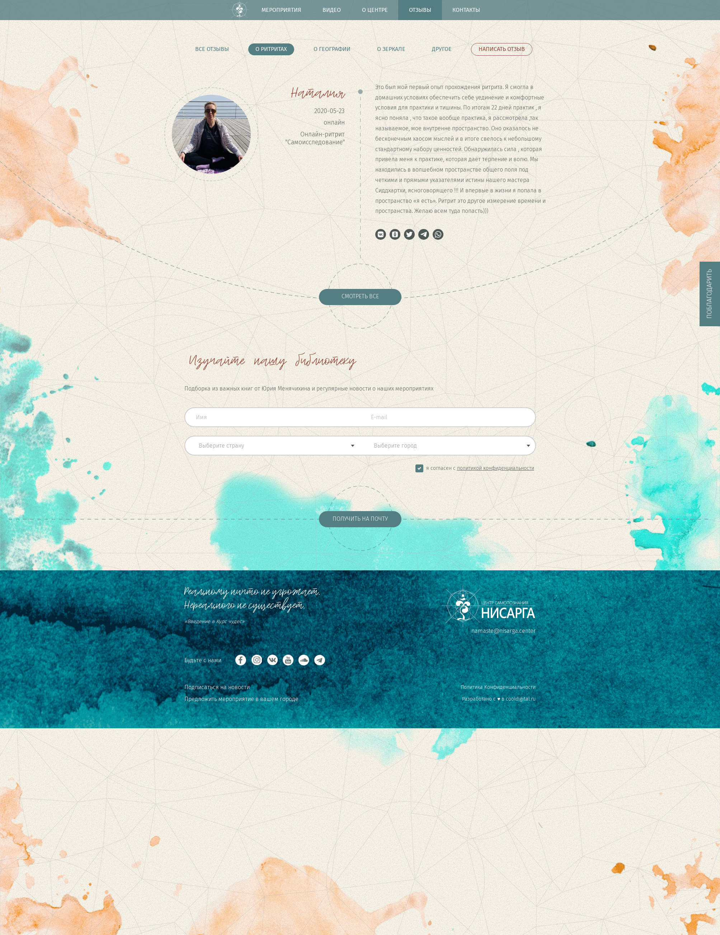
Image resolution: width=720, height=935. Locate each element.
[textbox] (272, 446)
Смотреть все (360, 296)
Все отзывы (212, 49)
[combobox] (272, 445)
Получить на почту (360, 518)
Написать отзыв (502, 49)
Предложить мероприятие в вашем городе (241, 699)
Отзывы (420, 9)
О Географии (332, 49)
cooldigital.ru (521, 699)
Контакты (466, 9)
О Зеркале (391, 49)
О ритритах (271, 49)
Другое (442, 49)
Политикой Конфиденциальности (495, 468)
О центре (375, 9)
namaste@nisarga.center (503, 630)
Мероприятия (281, 9)
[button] (380, 234)
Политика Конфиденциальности (498, 687)
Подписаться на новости (217, 687)
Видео (332, 9)
